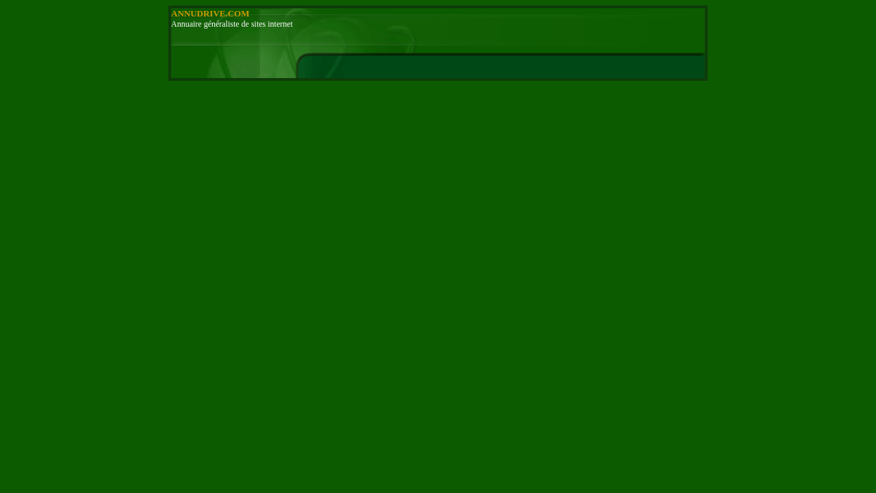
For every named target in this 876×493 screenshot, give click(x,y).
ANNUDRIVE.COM (210, 13)
